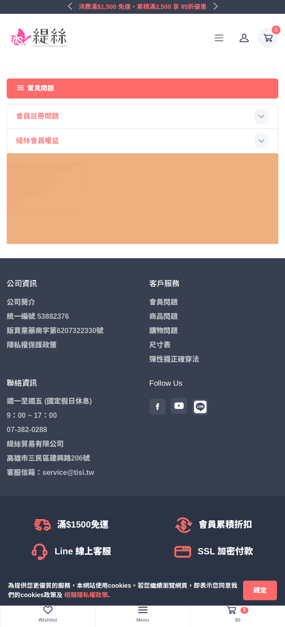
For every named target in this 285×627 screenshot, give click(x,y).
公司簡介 (21, 302)
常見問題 (35, 88)
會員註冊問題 (37, 116)
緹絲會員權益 (37, 140)
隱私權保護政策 (32, 345)
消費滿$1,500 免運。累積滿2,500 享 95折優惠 (142, 6)
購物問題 (163, 330)
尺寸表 (160, 345)
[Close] (260, 591)
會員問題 (163, 302)
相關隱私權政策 (86, 594)
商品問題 (163, 316)
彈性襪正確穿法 (174, 359)
